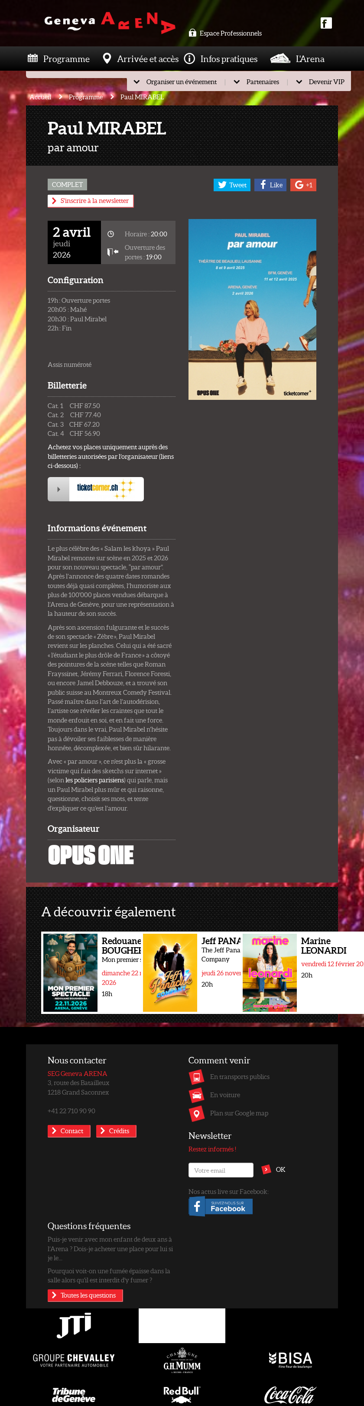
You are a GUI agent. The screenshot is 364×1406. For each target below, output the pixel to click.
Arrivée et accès (148, 58)
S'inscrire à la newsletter (95, 200)
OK (281, 1169)
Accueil (40, 97)
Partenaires (263, 81)
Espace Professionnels (225, 33)
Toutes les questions (88, 1295)
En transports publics (240, 1076)
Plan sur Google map (239, 1113)
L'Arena (310, 58)
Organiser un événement (181, 81)
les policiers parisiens (94, 780)
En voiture (225, 1095)
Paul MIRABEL (142, 97)
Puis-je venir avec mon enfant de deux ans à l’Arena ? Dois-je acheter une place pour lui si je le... (110, 1248)
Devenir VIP (326, 81)
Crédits (119, 1131)
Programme (66, 58)
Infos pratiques (229, 58)
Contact (72, 1131)
